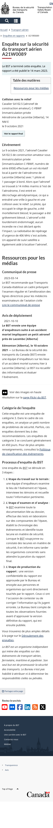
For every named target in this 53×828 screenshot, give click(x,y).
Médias (7, 744)
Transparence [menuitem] (11, 765)
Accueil (3, 29)
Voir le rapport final (13, 133)
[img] (4, 392)
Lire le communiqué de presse (21, 305)
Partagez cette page (12, 691)
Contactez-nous (11, 739)
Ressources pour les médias (31, 88)
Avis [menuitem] (7, 770)
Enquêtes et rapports (14, 35)
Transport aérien (20, 29)
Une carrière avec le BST (15, 734)
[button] (10, 21)
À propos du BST (11, 725)
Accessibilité (9, 730)
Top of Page (10, 789)
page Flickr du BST (34, 397)
